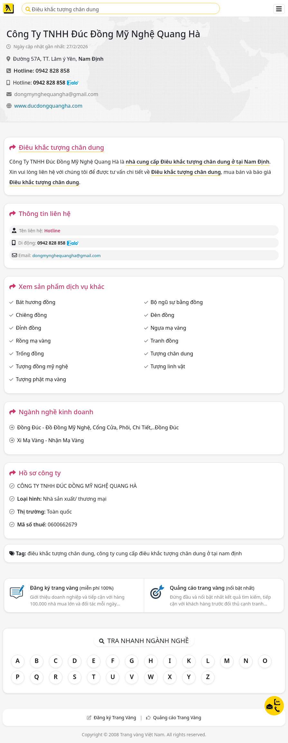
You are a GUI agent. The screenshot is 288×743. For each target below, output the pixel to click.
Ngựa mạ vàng (168, 327)
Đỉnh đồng (28, 327)
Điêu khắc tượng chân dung (62, 9)
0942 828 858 (49, 82)
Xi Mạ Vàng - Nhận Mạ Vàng (50, 440)
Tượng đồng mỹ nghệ (42, 366)
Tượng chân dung (172, 353)
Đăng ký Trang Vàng (115, 717)
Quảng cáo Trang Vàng (177, 717)
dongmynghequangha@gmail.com (56, 94)
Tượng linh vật (168, 366)
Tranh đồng (165, 340)
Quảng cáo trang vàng (212, 587)
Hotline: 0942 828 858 (42, 70)
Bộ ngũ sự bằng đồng (177, 302)
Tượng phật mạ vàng (41, 379)
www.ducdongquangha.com (48, 105)
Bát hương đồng (35, 302)
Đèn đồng (162, 314)
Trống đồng (30, 353)
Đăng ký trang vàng (72, 587)
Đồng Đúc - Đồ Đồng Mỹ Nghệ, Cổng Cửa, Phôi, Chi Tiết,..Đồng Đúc (98, 427)
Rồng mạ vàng (33, 340)
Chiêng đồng (31, 314)
